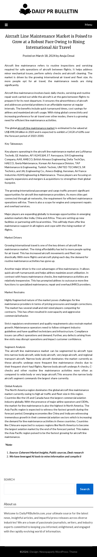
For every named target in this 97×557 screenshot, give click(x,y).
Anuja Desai (67, 55)
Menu (88, 24)
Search (9, 479)
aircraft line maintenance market (36, 128)
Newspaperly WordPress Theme (58, 551)
